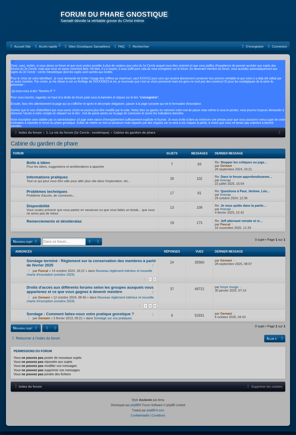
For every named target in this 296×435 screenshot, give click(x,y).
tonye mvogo (229, 290)
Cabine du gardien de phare (44, 147)
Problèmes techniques (47, 195)
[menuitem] (20, 50)
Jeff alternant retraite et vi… (242, 225)
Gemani (226, 169)
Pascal (225, 228)
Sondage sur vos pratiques (113, 322)
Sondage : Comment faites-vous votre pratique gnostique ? (80, 317)
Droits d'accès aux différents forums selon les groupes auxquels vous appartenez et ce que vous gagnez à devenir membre (90, 293)
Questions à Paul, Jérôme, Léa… (245, 195)
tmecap (225, 184)
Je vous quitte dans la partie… (244, 209)
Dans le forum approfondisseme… (246, 180)
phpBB (134, 408)
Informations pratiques (47, 181)
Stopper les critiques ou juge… (244, 166)
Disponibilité (38, 210)
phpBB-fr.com (155, 413)
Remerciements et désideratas (54, 225)
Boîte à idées (38, 167)
